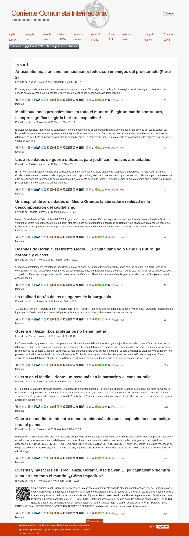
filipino (94, 39)
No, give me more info (29, 534)
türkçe (111, 34)
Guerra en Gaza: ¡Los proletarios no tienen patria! (61, 331)
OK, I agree (149, 528)
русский (13, 39)
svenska (78, 34)
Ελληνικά (169, 34)
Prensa (73, 46)
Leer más (119, 100)
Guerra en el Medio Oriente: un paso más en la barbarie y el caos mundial (83, 377)
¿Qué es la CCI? (34, 46)
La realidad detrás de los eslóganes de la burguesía (63, 297)
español (95, 34)
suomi (167, 39)
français (29, 34)
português (149, 34)
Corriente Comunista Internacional (59, 13)
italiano (63, 34)
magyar (148, 39)
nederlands (128, 34)
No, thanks (163, 528)
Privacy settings (94, 522)
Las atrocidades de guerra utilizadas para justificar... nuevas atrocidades (82, 159)
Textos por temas (57, 46)
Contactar (15, 46)
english (12, 34)
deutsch (46, 34)
